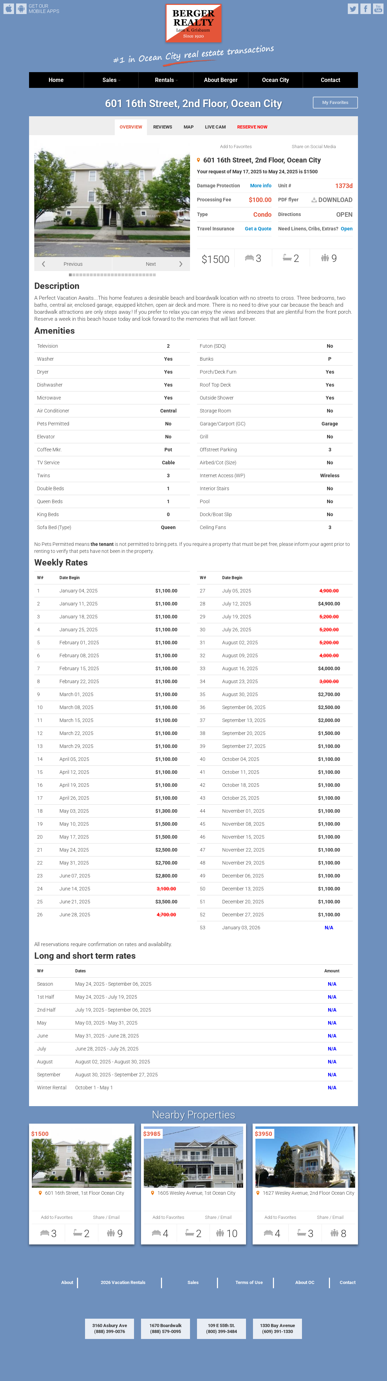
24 (150, 274)
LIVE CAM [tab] (215, 127)
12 (108, 274)
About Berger (221, 80)
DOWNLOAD (332, 200)
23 (147, 274)
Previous (73, 264)
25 (154, 274)
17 (126, 274)
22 (143, 274)
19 (133, 274)
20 (136, 274)
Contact (330, 80)
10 (101, 274)
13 (112, 274)
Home (56, 80)
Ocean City (275, 80)
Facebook (365, 9)
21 (140, 274)
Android (21, 9)
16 (122, 274)
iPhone (8, 9)
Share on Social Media (314, 146)
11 (105, 274)
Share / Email (106, 1217)
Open (347, 228)
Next (151, 264)
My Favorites (335, 102)
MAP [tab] (189, 127)
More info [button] (261, 185)
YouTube (378, 9)
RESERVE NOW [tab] (252, 127)
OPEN (344, 214)
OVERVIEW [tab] (131, 127)
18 (129, 274)
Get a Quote (258, 228)
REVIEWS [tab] (162, 127)
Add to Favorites (236, 146)
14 (115, 274)
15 (119, 274)
